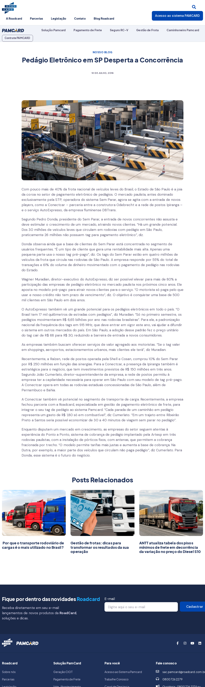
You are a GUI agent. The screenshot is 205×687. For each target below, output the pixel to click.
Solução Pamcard (53, 30)
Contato (80, 18)
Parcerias (36, 18)
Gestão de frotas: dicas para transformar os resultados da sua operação (100, 547)
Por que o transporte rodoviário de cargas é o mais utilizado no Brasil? (33, 545)
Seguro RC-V (119, 30)
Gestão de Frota (147, 30)
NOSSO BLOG (102, 52)
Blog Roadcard (104, 18)
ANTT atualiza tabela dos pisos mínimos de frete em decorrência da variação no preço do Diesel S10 (170, 547)
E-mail (109, 599)
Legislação (58, 18)
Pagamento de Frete (88, 30)
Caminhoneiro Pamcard (183, 30)
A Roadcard (14, 18)
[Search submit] (194, 7)
